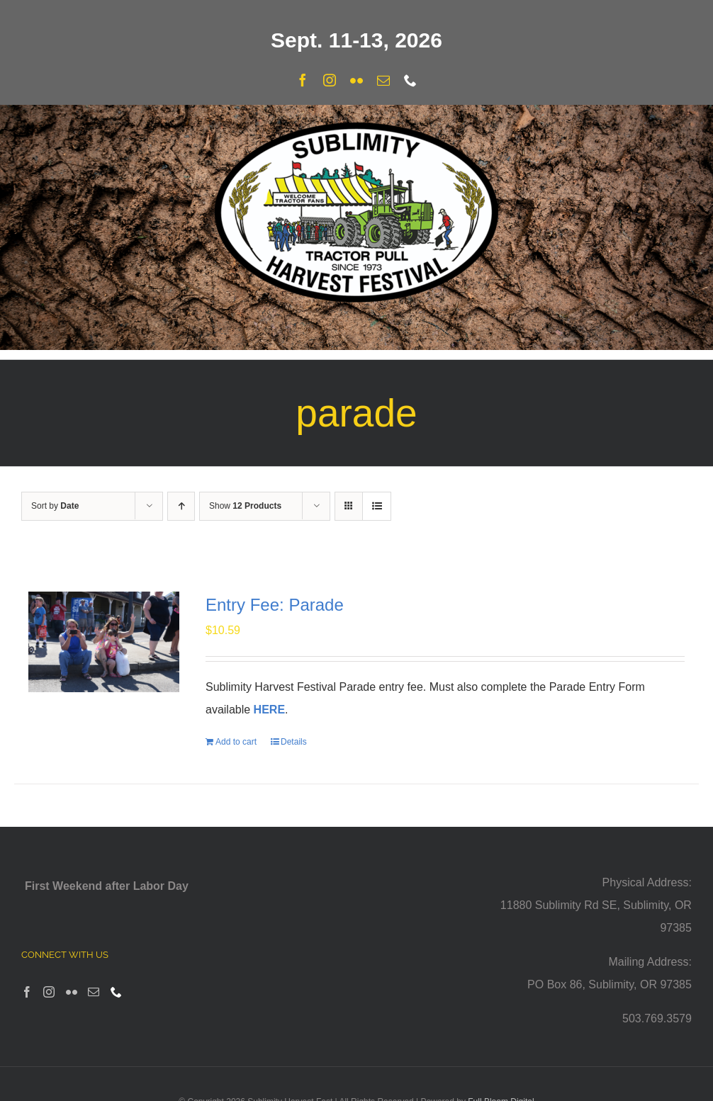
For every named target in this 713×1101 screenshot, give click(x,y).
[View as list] (377, 506)
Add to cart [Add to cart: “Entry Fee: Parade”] (236, 742)
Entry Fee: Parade (275, 604)
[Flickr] (71, 992)
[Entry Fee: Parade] (103, 642)
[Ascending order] (181, 506)
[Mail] (93, 992)
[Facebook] (27, 992)
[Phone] (116, 992)
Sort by (55, 506)
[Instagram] (49, 992)
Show (245, 506)
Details (294, 742)
